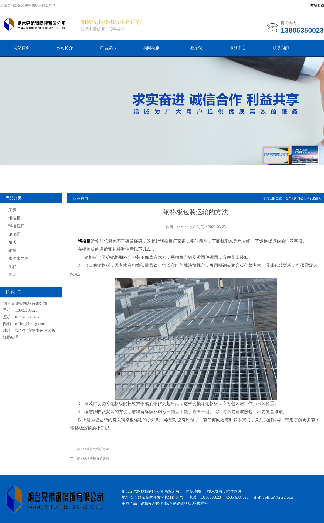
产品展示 (108, 47)
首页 (288, 198)
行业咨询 (314, 198)
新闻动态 (151, 47)
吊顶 (12, 242)
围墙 (12, 275)
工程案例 (194, 47)
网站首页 (22, 47)
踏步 (12, 210)
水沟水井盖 (18, 258)
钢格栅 (14, 234)
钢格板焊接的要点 (96, 459)
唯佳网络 (233, 491)
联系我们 (281, 47)
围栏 (12, 266)
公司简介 (65, 47)
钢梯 (12, 250)
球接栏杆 (16, 226)
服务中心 (238, 47)
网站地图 (317, 5)
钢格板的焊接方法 (96, 449)
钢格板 (14, 218)
